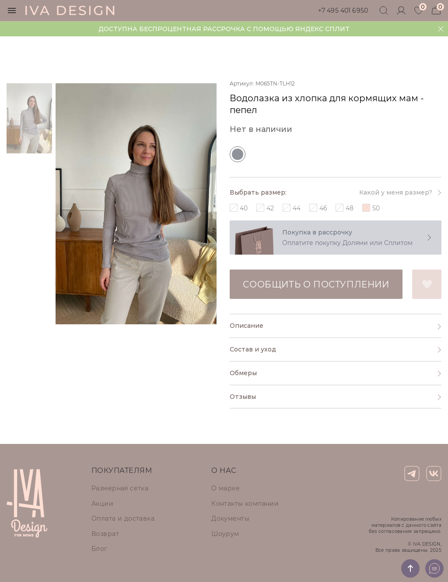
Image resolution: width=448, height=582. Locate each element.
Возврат (105, 534)
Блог (99, 549)
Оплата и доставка (122, 518)
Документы (230, 518)
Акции (102, 503)
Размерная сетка (119, 488)
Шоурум (225, 534)
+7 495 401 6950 (343, 10)
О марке (225, 488)
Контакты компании (245, 503)
